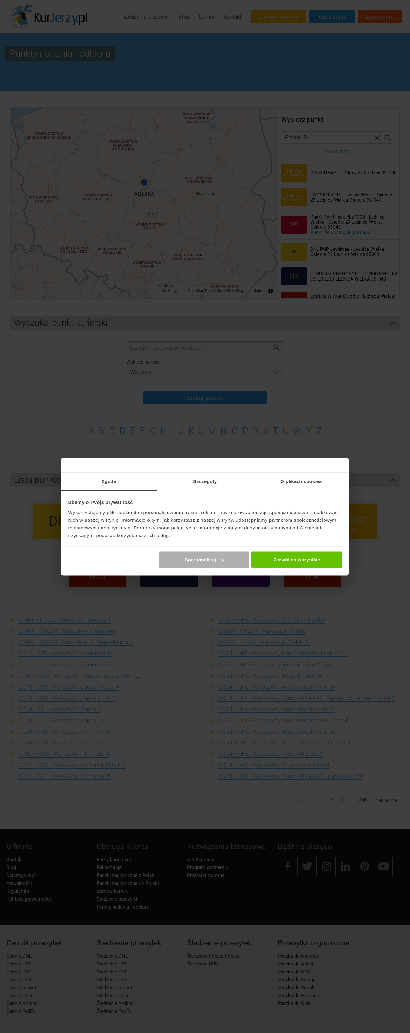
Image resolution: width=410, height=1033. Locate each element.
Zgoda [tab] (109, 481)
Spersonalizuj (204, 559)
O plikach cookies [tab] (301, 481)
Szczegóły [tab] (205, 481)
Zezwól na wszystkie (296, 559)
